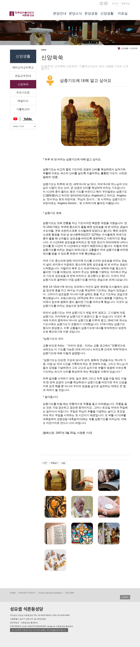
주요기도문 (23, 92)
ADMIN (125, 597)
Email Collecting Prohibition (50, 593)
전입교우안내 (23, 75)
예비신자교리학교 (23, 67)
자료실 (123, 13)
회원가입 (125, 4)
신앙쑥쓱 (23, 84)
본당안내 (59, 13)
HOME (13, 593)
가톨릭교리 (23, 109)
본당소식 (75, 13)
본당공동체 (91, 16)
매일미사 (23, 100)
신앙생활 (107, 13)
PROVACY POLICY (27, 593)
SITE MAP (69, 593)
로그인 (115, 4)
